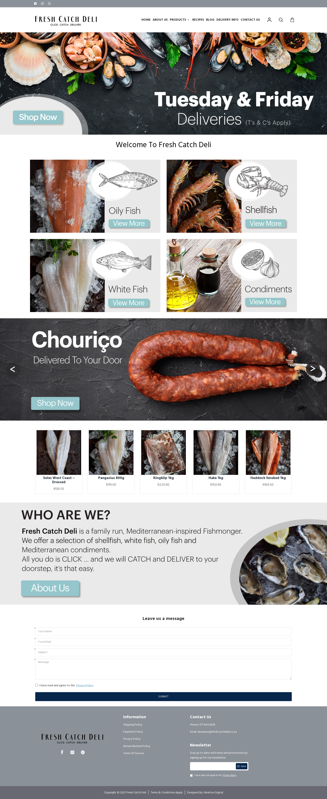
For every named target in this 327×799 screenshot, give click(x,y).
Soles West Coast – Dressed (59, 480)
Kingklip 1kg (163, 478)
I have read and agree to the (64, 685)
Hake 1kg (216, 478)
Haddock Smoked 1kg (268, 478)
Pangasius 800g (111, 478)
